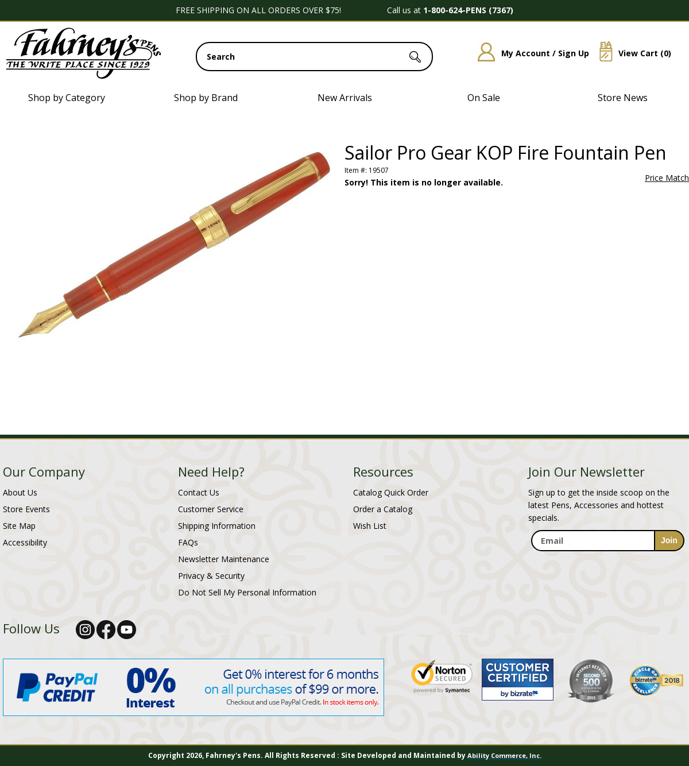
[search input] (314, 56)
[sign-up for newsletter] (669, 540)
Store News (623, 97)
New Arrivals (345, 97)
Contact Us (198, 492)
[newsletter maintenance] (607, 563)
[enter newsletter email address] (607, 540)
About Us (20, 492)
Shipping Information (217, 525)
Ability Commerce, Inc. (504, 755)
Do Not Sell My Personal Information (247, 592)
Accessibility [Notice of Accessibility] (25, 542)
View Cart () (631, 53)
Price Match (667, 178)
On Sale (483, 97)
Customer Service (210, 509)
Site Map (19, 525)
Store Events (26, 509)
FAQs (188, 542)
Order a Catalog (382, 509)
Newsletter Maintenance (223, 559)
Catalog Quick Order (390, 492)
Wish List (369, 525)
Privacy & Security (211, 575)
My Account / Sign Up (529, 53)
